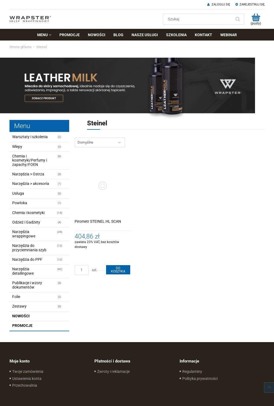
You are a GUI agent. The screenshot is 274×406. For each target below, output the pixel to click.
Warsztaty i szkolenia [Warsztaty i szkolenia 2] (30, 137)
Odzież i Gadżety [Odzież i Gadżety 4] (26, 222)
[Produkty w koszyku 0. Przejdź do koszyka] (256, 19)
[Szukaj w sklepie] (198, 19)
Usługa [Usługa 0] (18, 193)
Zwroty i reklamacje (113, 371)
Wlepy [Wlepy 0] (17, 146)
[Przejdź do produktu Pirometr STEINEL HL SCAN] (103, 186)
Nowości (21, 316)
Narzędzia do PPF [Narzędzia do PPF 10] (27, 259)
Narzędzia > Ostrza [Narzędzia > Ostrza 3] (28, 174)
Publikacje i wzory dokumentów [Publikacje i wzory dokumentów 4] (27, 285)
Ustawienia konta (27, 378)
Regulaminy (192, 371)
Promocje (22, 325)
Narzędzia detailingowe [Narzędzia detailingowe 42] (23, 271)
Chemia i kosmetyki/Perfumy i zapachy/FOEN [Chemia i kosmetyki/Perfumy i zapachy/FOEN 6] (29, 160)
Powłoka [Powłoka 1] (19, 203)
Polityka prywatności (200, 378)
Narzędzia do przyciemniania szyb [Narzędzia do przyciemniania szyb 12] (29, 247)
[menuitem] (44, 35)
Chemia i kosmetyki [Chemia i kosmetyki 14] (28, 212)
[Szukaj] (237, 19)
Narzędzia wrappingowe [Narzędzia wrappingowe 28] (23, 234)
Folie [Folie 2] (16, 297)
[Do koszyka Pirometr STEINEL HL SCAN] (118, 269)
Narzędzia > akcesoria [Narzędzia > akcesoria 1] (30, 183)
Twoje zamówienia (27, 371)
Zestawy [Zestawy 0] (19, 306)
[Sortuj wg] (100, 142)
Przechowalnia (24, 385)
